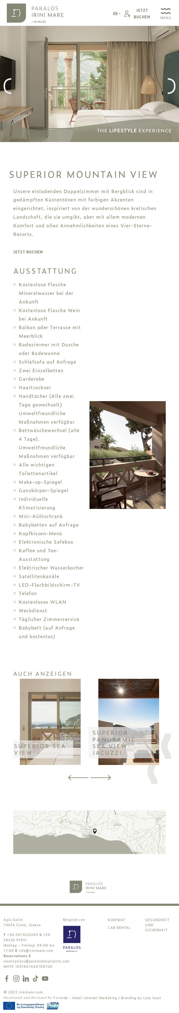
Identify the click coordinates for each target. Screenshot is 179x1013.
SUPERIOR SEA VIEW (40, 749)
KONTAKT (116, 919)
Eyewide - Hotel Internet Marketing (85, 997)
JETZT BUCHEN (28, 251)
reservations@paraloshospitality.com (37, 961)
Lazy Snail (152, 997)
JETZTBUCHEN (142, 13)
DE (116, 13)
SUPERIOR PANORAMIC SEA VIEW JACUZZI (114, 742)
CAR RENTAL (119, 927)
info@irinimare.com (36, 950)
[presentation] (7, 86)
